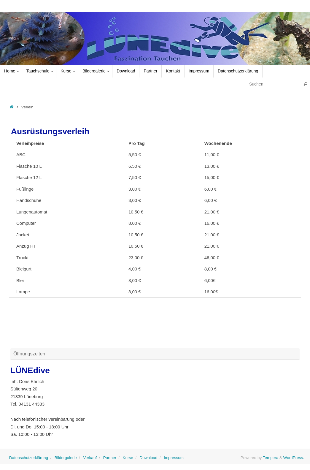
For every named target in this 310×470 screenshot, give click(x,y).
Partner (109, 457)
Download (148, 457)
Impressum (174, 457)
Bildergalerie (66, 457)
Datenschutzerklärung (28, 457)
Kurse (128, 457)
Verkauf (90, 457)
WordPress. (293, 457)
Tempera (271, 457)
